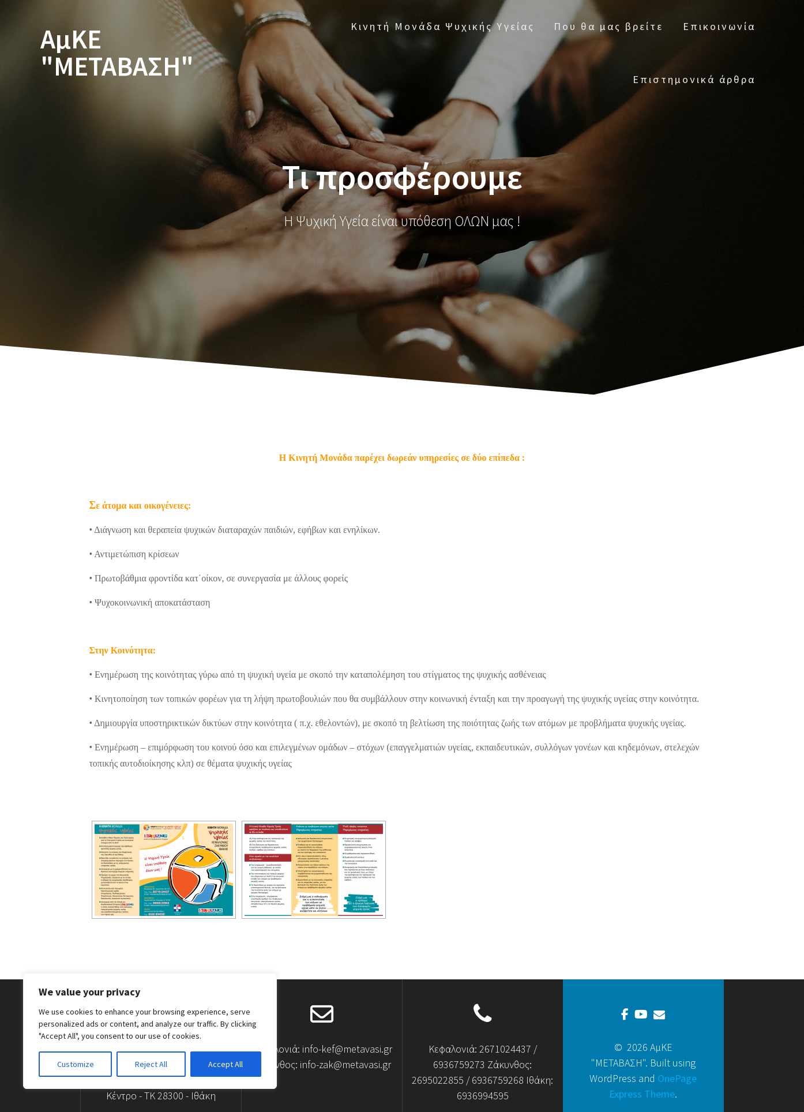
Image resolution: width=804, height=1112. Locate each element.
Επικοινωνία (719, 26)
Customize (75, 1064)
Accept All (225, 1064)
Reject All (151, 1064)
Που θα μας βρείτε (608, 26)
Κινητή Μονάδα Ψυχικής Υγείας (443, 26)
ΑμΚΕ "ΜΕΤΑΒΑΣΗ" (117, 53)
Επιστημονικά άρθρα (694, 79)
